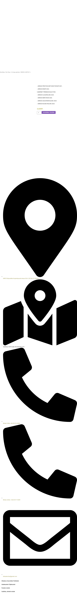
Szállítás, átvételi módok (8, 591)
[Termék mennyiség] (39, 112)
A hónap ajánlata (15, 72)
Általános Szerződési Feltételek (10, 581)
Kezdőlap (2, 72)
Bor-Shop (8, 72)
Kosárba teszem (48, 112)
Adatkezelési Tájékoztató (8, 584)
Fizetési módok (6, 588)
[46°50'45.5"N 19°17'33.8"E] (38, 167)
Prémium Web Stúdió (55, 596)
